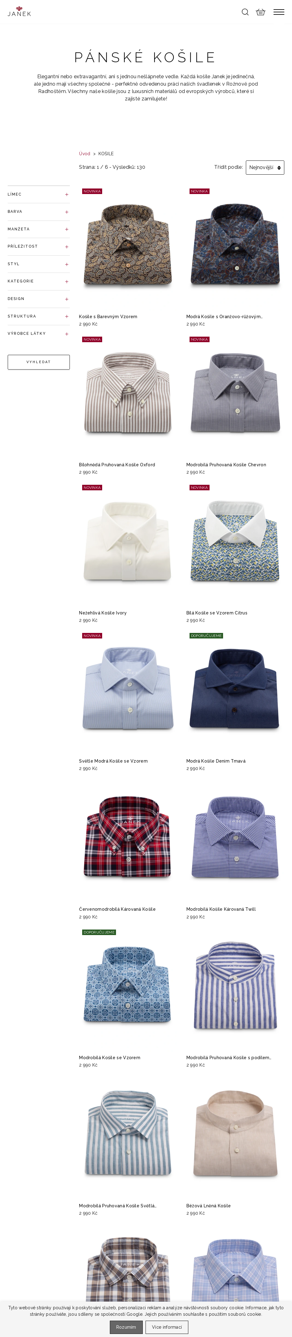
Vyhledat (38, 362)
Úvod (84, 153)
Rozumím (126, 1327)
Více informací (167, 1327)
